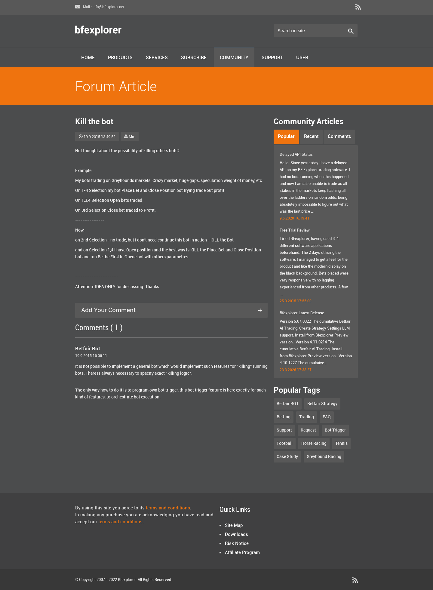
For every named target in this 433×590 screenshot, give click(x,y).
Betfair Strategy (322, 403)
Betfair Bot (87, 349)
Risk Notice (237, 543)
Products (120, 57)
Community (234, 57)
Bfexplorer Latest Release (302, 313)
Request (308, 430)
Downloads (236, 534)
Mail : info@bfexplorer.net (99, 7)
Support (272, 57)
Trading (306, 417)
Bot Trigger (335, 430)
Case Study (287, 456)
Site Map (234, 525)
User (302, 57)
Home (88, 57)
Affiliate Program (242, 552)
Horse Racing (314, 443)
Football (285, 443)
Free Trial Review (295, 230)
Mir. (129, 137)
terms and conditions (168, 508)
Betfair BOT (288, 403)
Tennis (341, 443)
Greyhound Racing (324, 456)
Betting (283, 417)
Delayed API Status (296, 154)
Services (157, 57)
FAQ (327, 417)
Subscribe (194, 57)
